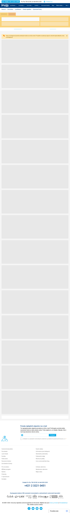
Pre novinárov (5, 467)
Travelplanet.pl (63, 503)
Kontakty (4, 479)
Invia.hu (56, 503)
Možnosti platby (40, 458)
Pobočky (4, 474)
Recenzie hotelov (45, 5)
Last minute (5, 454)
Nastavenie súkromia (41, 469)
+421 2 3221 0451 (35, 485)
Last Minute (18, 9)
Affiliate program (6, 469)
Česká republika (27, 9)
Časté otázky (39, 449)
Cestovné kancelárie (7, 449)
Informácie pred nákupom (43, 451)
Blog (53, 5)
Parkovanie (5, 458)
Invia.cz (51, 503)
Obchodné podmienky (42, 454)
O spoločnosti (5, 476)
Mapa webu (39, 472)
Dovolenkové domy (7, 463)
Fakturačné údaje (40, 456)
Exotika (4, 456)
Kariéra (3, 472)
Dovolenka (10, 9)
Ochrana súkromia (41, 467)
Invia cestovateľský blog (42, 461)
